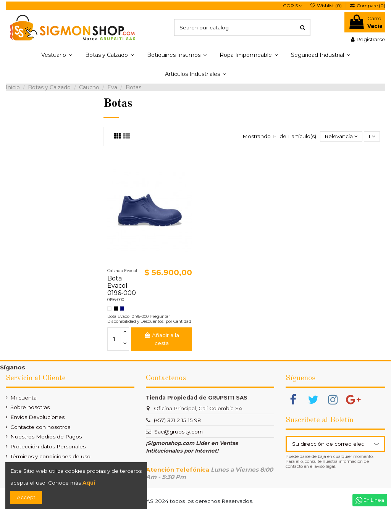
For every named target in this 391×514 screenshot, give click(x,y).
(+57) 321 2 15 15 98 (177, 420)
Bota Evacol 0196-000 (121, 285)
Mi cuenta (23, 398)
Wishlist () (326, 5)
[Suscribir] (376, 444)
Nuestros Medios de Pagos (46, 436)
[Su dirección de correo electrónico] (327, 444)
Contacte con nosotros (40, 427)
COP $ (292, 5)
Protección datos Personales (48, 446)
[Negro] (116, 308)
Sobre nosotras (30, 407)
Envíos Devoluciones (37, 417)
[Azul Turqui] (122, 308)
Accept (26, 497)
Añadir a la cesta (161, 339)
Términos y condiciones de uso (50, 456)
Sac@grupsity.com (178, 432)
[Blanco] (109, 308)
